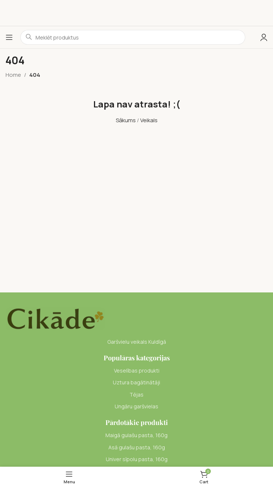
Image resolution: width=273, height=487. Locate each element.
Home (13, 75)
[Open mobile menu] (9, 37)
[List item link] (136, 371)
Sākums (126, 120)
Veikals (149, 120)
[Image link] (55, 318)
